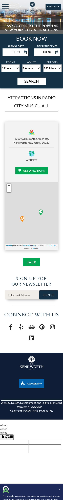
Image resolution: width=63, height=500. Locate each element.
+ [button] (9, 186)
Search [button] (31, 81)
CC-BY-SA (52, 245)
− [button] (9, 190)
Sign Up (48, 294)
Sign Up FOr (31, 278)
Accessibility (31, 383)
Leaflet (9, 245)
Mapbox (36, 248)
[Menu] (5, 6)
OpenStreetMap (29, 245)
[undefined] (9, 437)
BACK (31, 262)
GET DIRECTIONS (31, 170)
